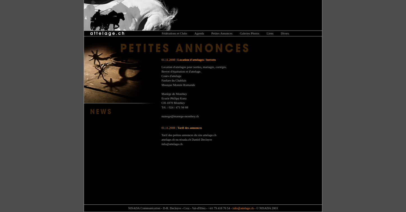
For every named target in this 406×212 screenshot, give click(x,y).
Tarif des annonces (189, 127)
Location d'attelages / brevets (196, 59)
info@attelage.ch (243, 208)
